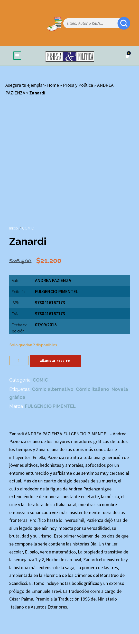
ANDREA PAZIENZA (53, 280)
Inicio (13, 228)
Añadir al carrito (55, 361)
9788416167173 (50, 313)
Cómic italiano (92, 389)
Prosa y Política (78, 85)
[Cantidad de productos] (19, 360)
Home (53, 85)
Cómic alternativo (52, 389)
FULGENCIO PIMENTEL (56, 291)
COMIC (28, 228)
